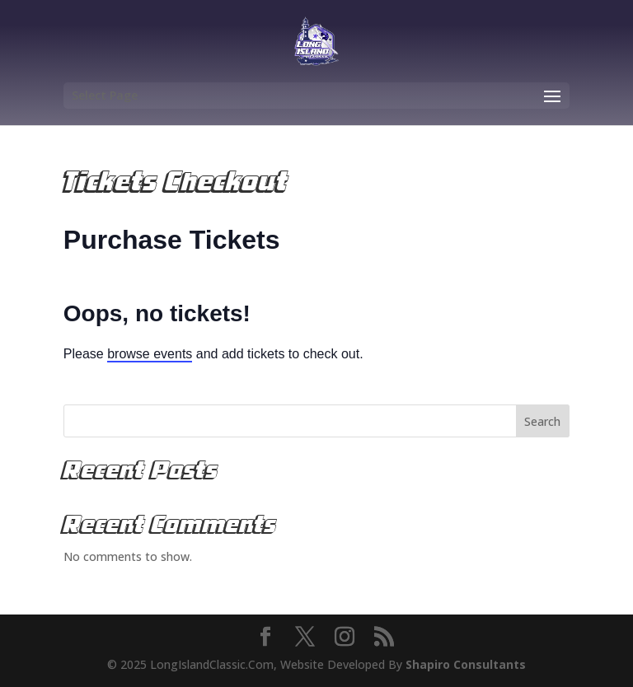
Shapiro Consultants (466, 664)
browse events (149, 354)
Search (542, 421)
